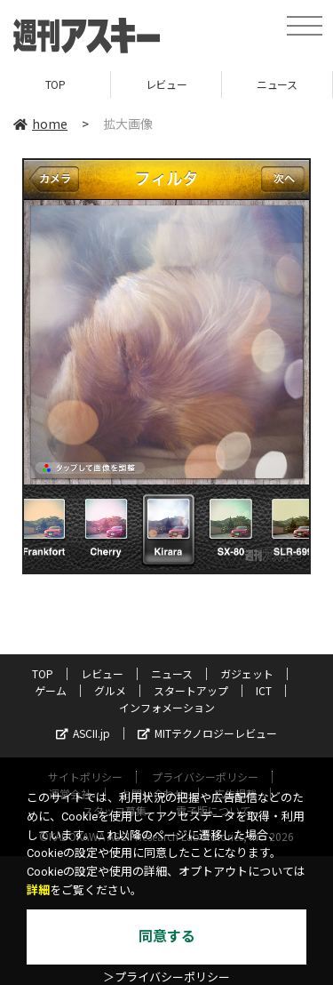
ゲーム (51, 690)
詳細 (38, 890)
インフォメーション (167, 707)
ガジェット (247, 673)
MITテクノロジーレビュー (207, 733)
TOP (55, 84)
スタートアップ (191, 690)
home (40, 123)
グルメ (110, 690)
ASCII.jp (83, 733)
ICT (264, 690)
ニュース (277, 84)
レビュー (166, 84)
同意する (167, 936)
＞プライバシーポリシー (166, 977)
